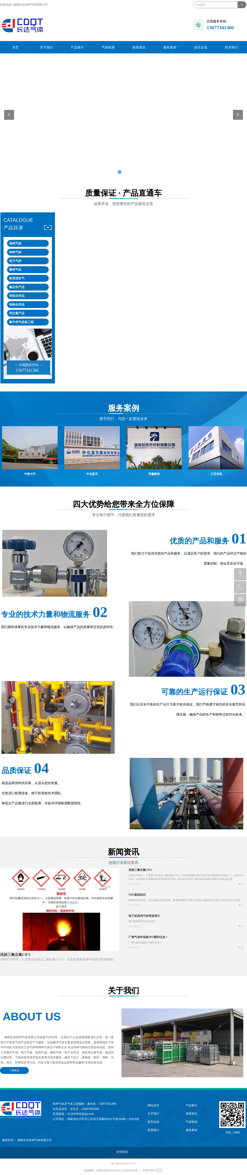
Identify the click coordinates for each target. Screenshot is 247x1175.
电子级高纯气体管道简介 (144, 915)
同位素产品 (16, 313)
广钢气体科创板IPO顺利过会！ (148, 937)
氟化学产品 (16, 287)
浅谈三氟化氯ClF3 (140, 869)
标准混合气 (16, 278)
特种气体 (15, 252)
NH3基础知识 (137, 894)
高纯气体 (15, 243)
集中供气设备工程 (21, 322)
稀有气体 (15, 269)
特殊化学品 (16, 304)
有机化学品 (16, 295)
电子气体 (15, 260)
